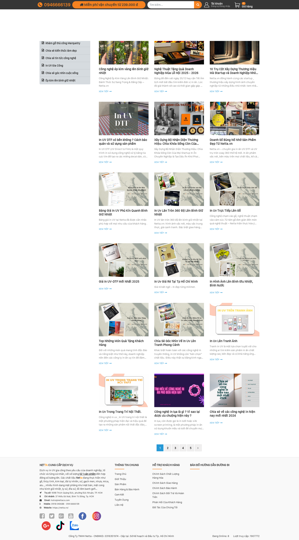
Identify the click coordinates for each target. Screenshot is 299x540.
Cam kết (119, 494)
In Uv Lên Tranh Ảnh (223, 341)
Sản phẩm (120, 484)
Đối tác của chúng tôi (165, 507)
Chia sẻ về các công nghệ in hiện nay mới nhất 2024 (232, 413)
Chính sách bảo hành (164, 488)
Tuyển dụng (121, 499)
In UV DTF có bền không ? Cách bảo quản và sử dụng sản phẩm (123, 142)
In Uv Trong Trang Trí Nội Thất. (120, 412)
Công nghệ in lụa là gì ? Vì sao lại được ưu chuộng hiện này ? (177, 413)
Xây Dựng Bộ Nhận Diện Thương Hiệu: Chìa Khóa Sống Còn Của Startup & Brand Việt (176, 143)
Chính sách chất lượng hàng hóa (165, 475)
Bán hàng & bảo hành (127, 489)
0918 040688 (57, 504)
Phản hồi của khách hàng (167, 502)
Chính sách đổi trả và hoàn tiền (168, 495)
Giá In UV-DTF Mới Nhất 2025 (119, 281)
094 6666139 (72, 504)
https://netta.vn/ (60, 508)
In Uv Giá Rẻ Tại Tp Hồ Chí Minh (176, 281)
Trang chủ (120, 473)
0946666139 (54, 4)
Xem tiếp (103, 162)
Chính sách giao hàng (165, 482)
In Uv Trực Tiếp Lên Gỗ (225, 210)
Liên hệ (119, 504)
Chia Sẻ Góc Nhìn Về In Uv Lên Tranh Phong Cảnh (175, 343)
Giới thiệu (120, 479)
